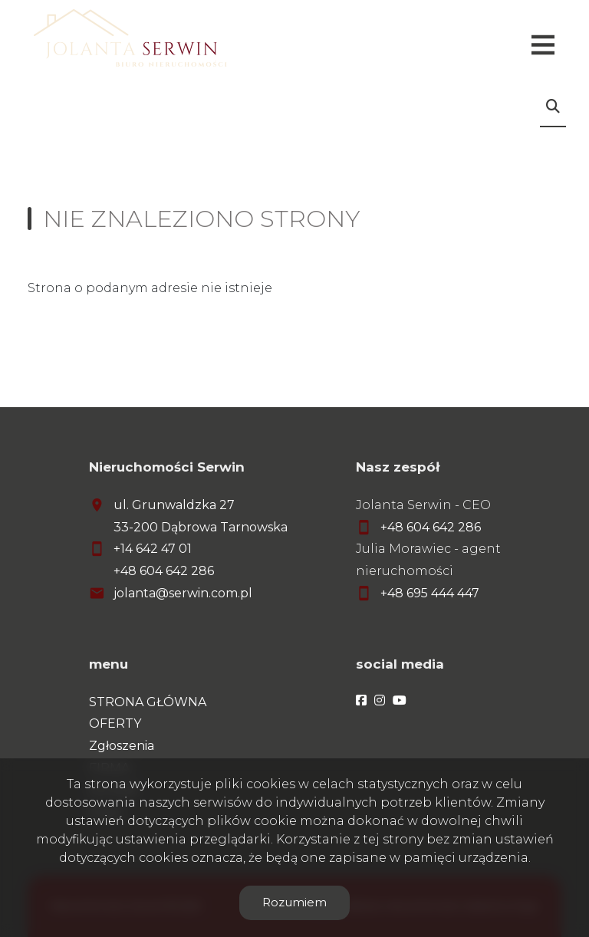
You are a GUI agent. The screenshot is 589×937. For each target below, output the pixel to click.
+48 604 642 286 (164, 571)
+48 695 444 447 (429, 593)
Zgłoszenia (121, 745)
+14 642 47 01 (153, 548)
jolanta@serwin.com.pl (183, 593)
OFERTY (115, 723)
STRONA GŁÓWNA (147, 702)
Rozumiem (294, 902)
